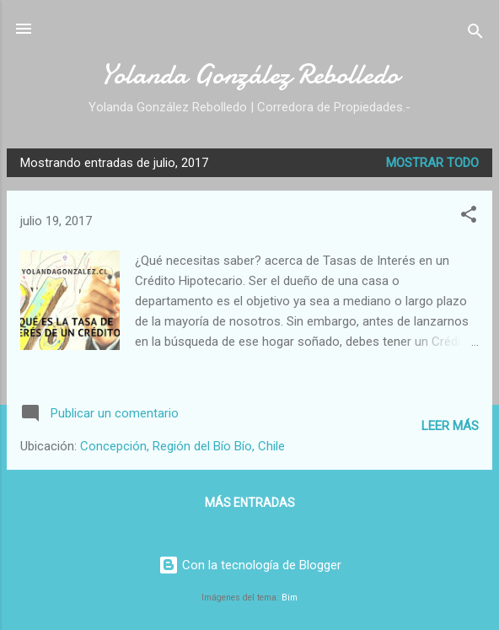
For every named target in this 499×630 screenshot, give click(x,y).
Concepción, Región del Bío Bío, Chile (182, 446)
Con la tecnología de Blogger (249, 565)
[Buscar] (475, 34)
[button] (469, 217)
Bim (290, 597)
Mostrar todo (432, 162)
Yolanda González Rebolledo (249, 75)
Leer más (450, 425)
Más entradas (250, 502)
